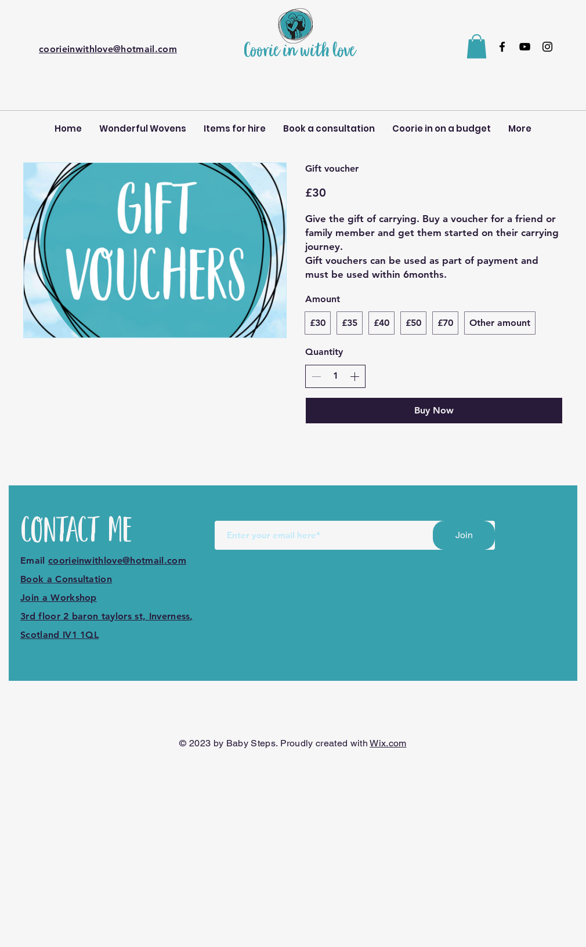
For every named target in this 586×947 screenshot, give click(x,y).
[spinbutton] (335, 375)
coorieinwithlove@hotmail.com (108, 49)
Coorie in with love (300, 51)
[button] (476, 46)
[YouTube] (524, 46)
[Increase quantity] (354, 376)
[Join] (464, 535)
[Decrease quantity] (316, 376)
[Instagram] (547, 46)
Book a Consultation (66, 579)
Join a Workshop (58, 597)
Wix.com (388, 743)
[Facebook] (502, 46)
